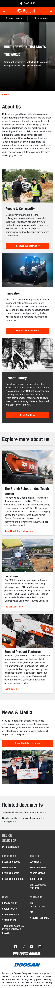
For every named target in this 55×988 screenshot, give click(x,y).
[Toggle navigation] (4, 11)
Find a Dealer (9, 867)
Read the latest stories (27, 743)
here (43, 813)
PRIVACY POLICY (10, 903)
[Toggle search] (50, 11)
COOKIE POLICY (9, 908)
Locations (35, 861)
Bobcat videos (37, 873)
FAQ (31, 912)
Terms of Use (9, 920)
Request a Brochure (13, 879)
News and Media (38, 867)
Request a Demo (10, 873)
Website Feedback (39, 918)
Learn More (11, 689)
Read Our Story (27, 415)
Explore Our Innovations (27, 330)
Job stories (36, 879)
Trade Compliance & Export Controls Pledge (13, 929)
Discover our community (27, 246)
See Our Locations (14, 606)
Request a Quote (11, 861)
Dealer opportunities (37, 905)
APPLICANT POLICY (11, 914)
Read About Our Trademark (18, 531)
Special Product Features (39, 886)
